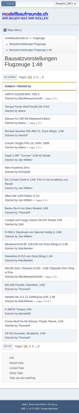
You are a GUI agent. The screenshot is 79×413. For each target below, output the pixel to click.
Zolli (20, 224)
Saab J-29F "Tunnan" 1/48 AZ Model (27, 155)
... (40, 77)
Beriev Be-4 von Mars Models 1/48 (26, 208)
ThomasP (24, 212)
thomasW (24, 171)
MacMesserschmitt (30, 98)
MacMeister (25, 248)
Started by (24, 86)
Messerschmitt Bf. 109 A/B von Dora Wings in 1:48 (36, 244)
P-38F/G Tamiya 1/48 (18, 309)
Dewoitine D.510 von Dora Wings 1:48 (28, 256)
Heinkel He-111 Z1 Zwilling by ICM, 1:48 (30, 296)
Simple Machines (49, 408)
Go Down (10, 77)
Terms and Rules (37, 404)
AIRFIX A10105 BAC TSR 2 (22, 94)
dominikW (24, 313)
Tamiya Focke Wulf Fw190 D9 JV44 (27, 106)
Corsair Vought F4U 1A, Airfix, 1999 (27, 143)
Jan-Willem (25, 159)
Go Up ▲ (52, 404)
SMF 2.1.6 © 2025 (30, 408)
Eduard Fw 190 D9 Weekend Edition (27, 118)
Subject (10, 86)
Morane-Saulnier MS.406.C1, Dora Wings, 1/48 (34, 131)
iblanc (22, 110)
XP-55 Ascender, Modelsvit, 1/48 (25, 333)
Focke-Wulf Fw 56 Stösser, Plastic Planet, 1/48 (34, 321)
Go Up (7, 346)
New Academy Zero (17, 167)
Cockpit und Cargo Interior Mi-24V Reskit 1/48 (33, 220)
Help (24, 404)
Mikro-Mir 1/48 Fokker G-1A (22, 195)
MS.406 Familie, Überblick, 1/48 (25, 284)
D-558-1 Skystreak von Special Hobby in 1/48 (33, 232)
